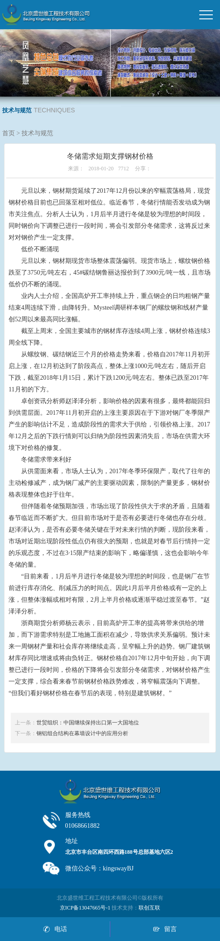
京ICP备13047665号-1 (85, 908)
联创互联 (149, 908)
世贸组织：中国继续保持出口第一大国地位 (87, 722)
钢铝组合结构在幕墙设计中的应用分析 (82, 733)
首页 (8, 133)
